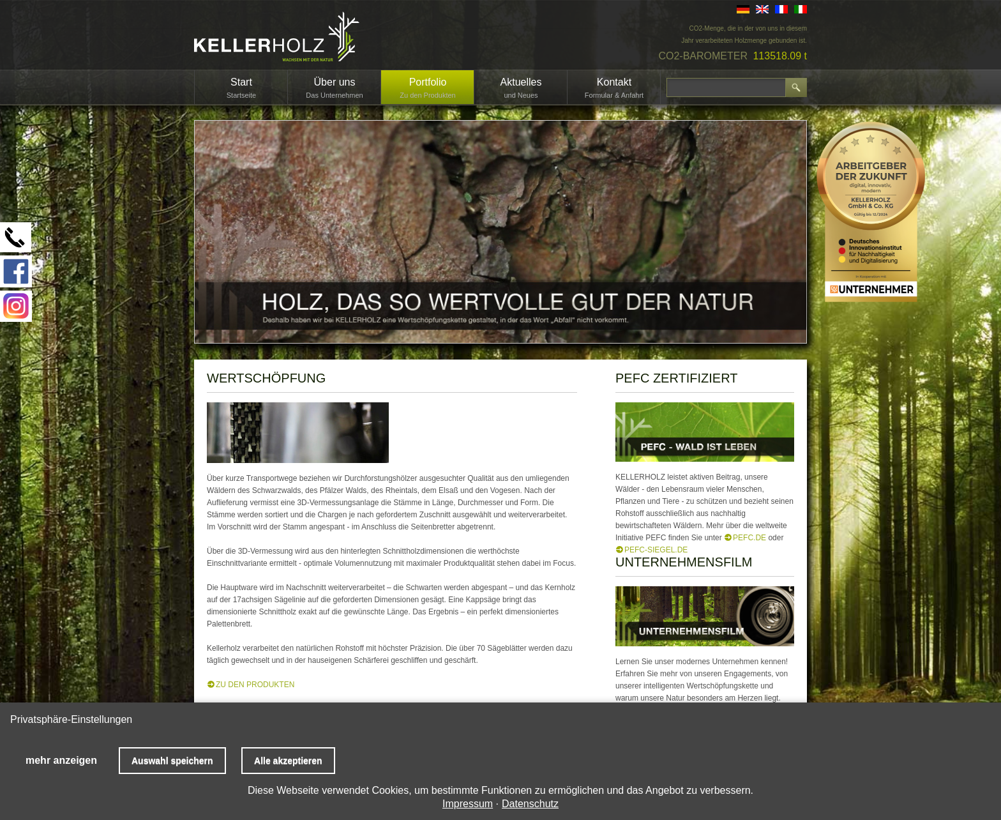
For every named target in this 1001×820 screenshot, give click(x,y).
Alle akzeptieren (288, 760)
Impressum (467, 803)
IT (800, 9)
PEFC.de (749, 537)
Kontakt (614, 82)
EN (762, 9)
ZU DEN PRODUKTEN (255, 684)
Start (241, 82)
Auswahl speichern (172, 760)
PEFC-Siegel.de (656, 549)
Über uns (335, 82)
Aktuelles (521, 82)
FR (781, 9)
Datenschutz (530, 803)
